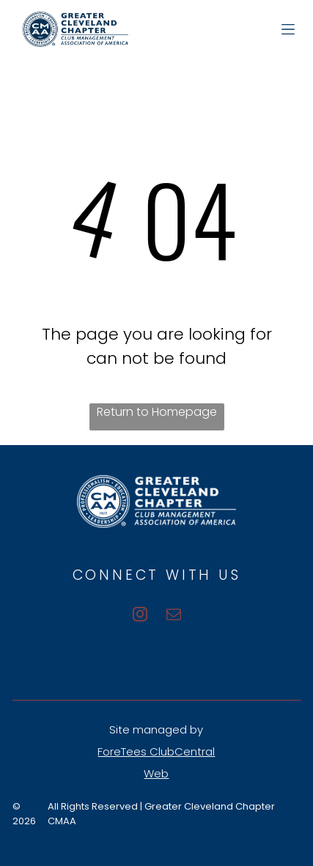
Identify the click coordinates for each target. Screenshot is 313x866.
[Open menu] (288, 29)
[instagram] (140, 616)
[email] (174, 616)
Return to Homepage (157, 411)
